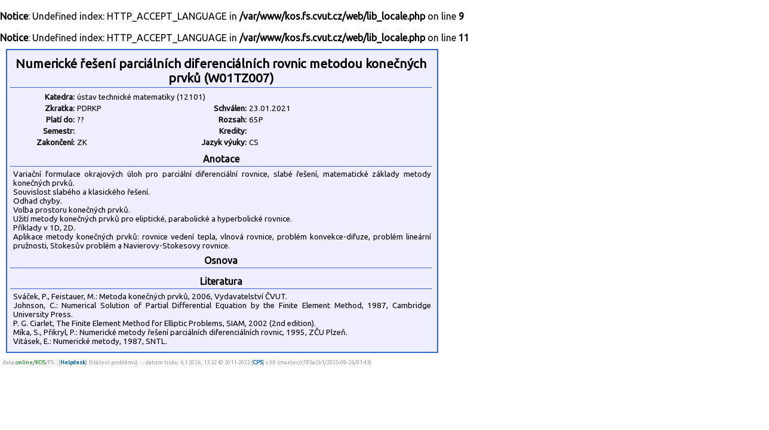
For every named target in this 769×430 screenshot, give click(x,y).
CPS (258, 362)
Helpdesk (72, 362)
